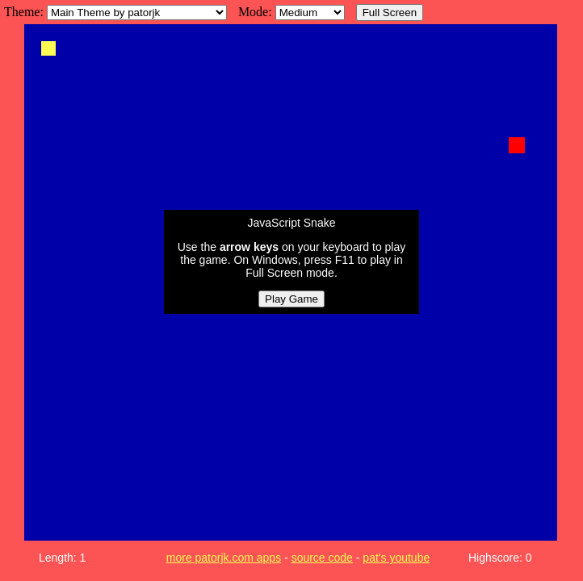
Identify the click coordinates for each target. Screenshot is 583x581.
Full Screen (390, 12)
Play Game (291, 299)
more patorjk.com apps (223, 557)
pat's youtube (396, 557)
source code (322, 557)
